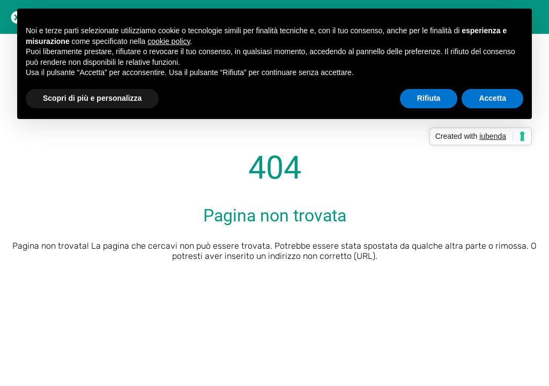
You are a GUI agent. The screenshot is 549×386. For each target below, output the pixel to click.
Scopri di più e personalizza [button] (92, 98)
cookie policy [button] (168, 41)
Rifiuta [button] (429, 98)
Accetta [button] (492, 98)
